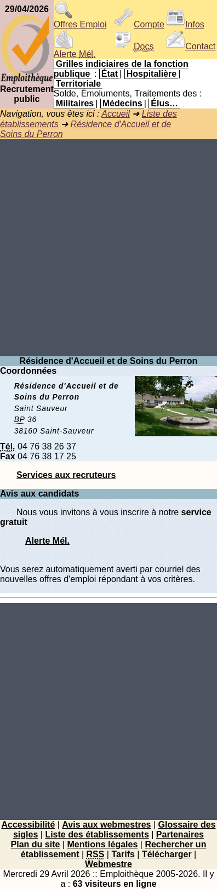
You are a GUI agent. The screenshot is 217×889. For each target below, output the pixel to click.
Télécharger (167, 854)
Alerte (74, 50)
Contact (190, 46)
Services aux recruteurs (66, 475)
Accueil (115, 113)
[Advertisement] (108, 247)
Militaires (75, 103)
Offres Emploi (80, 20)
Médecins (122, 103)
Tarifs (122, 854)
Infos (184, 24)
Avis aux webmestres (106, 824)
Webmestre (108, 864)
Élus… (164, 103)
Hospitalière (152, 73)
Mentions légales (102, 844)
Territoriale (78, 83)
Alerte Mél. (47, 540)
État (109, 73)
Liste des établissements (97, 834)
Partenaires (180, 834)
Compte (139, 24)
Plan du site (35, 844)
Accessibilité (28, 824)
